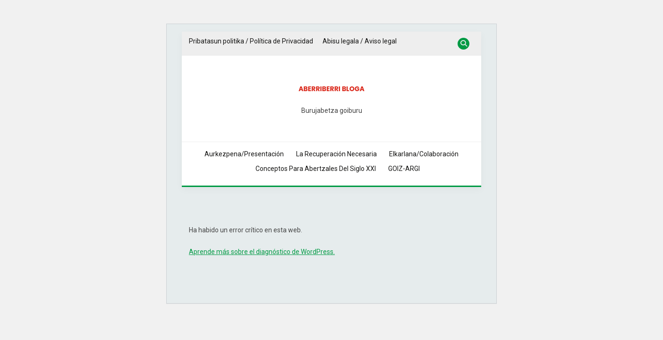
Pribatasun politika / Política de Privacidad (251, 41)
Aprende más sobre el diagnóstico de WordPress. (262, 251)
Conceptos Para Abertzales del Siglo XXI (315, 168)
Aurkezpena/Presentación (244, 154)
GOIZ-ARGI (404, 168)
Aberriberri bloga (331, 89)
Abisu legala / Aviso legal (360, 41)
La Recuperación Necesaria (336, 154)
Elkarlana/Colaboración (424, 154)
